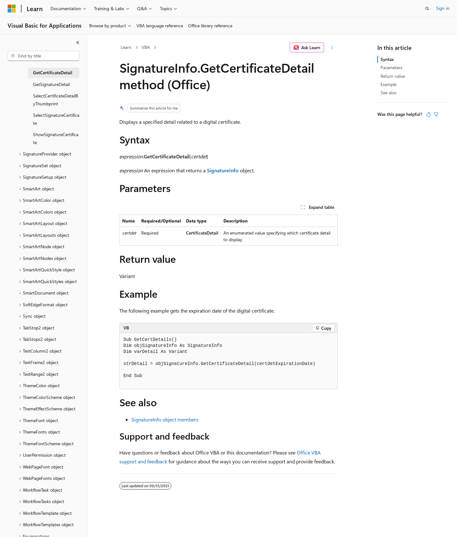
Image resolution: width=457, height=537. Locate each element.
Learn (126, 47)
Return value (393, 76)
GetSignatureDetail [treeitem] (51, 84)
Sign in (442, 8)
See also (388, 93)
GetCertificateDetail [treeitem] (52, 73)
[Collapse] (77, 42)
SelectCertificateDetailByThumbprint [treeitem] (55, 100)
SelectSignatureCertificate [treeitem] (56, 119)
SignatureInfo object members (164, 419)
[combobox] (43, 56)
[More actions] (332, 48)
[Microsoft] (12, 8)
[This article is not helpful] (436, 114)
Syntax (387, 59)
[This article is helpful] (428, 114)
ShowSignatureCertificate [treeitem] (55, 138)
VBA (146, 47)
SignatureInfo (223, 170)
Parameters (391, 67)
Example (388, 84)
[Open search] (427, 8)
